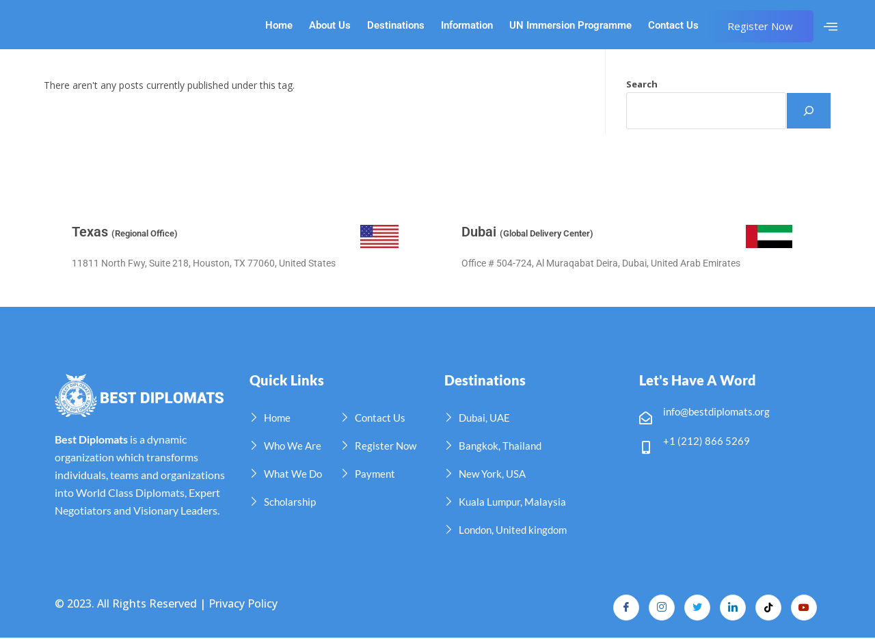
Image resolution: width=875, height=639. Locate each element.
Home (279, 25)
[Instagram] (655, 608)
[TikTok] (766, 608)
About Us (330, 25)
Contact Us (673, 25)
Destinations (396, 25)
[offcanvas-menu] (830, 27)
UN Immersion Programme (570, 25)
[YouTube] (803, 608)
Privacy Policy (243, 604)
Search (642, 84)
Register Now (760, 26)
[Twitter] (692, 608)
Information (467, 25)
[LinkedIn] (729, 608)
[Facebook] (618, 608)
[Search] (808, 110)
